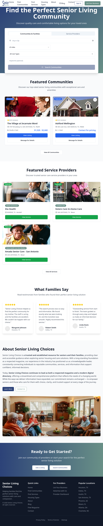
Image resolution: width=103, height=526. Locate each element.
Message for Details (27, 140)
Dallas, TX (82, 491)
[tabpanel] (51, 54)
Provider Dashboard (61, 494)
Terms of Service (53, 520)
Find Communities (22, 3)
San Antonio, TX (85, 497)
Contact (71, 2)
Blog (62, 3)
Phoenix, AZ (83, 501)
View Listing (27, 135)
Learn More (8, 389)
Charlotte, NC (84, 511)
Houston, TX (83, 487)
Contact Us (21, 389)
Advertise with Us (60, 491)
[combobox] (29, 47)
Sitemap (64, 520)
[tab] (30, 34)
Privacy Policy (40, 520)
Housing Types (44, 3)
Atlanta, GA (83, 507)
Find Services (34, 3)
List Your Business (92, 3)
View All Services (51, 272)
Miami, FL (82, 504)
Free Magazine (33, 507)
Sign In (78, 3)
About (53, 2)
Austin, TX (82, 494)
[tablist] (51, 33)
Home (11, 2)
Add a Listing (40, 468)
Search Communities (60, 468)
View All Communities (51, 152)
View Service (26, 217)
